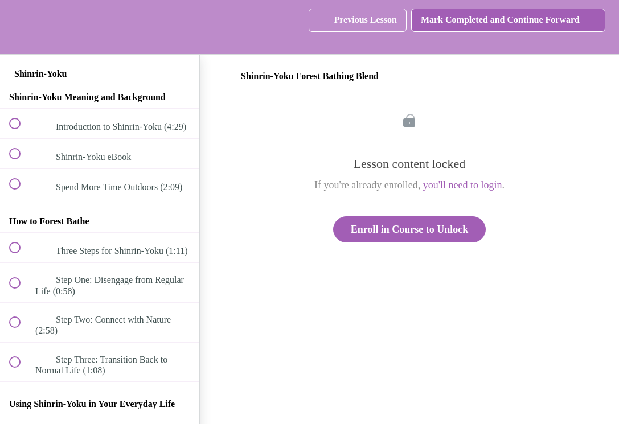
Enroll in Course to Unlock (410, 229)
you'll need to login (462, 185)
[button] (21, 27)
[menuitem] (100, 27)
